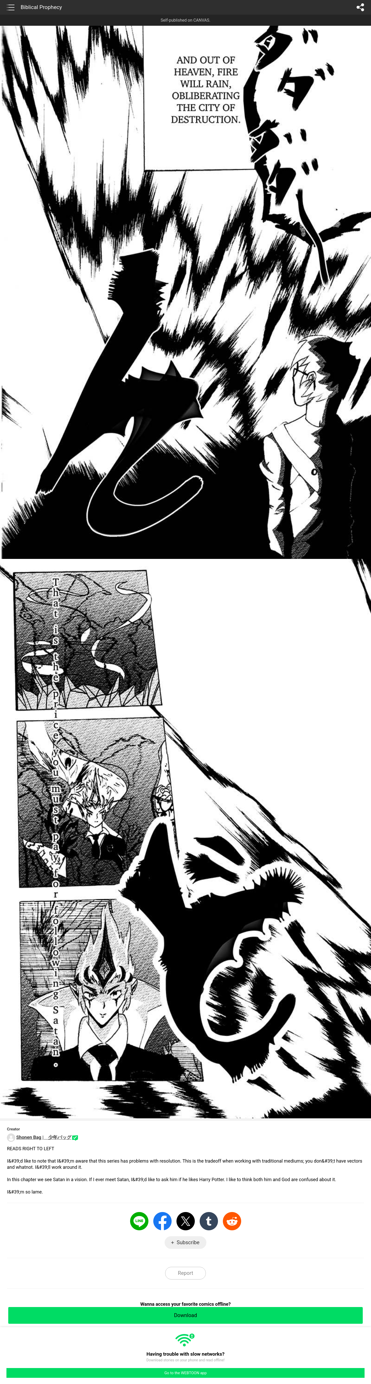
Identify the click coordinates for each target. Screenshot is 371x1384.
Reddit (232, 1221)
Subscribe (188, 1242)
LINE (139, 1221)
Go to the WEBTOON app (185, 1373)
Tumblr (209, 1221)
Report (185, 1273)
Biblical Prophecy (41, 7)
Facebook (162, 1221)
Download (185, 1315)
